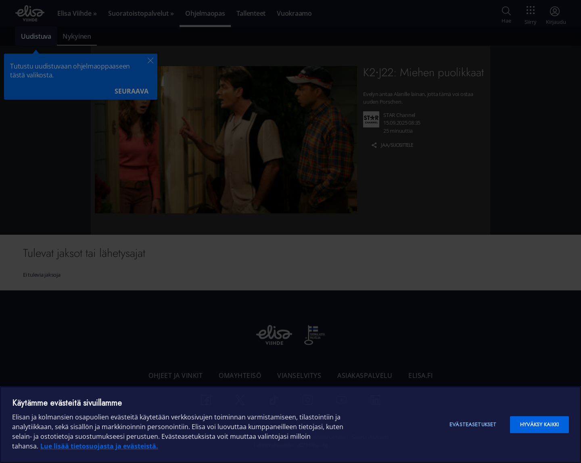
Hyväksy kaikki (539, 424)
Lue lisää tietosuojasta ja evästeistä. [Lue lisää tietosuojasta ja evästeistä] (99, 446)
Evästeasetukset (472, 424)
